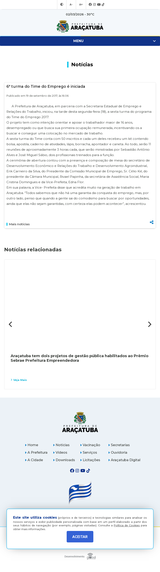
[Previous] (10, 324)
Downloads (64, 460)
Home (31, 445)
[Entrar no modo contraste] (62, 4)
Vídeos (60, 452)
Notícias (61, 445)
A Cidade (34, 460)
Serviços (88, 452)
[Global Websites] (80, 555)
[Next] (149, 324)
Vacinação (90, 445)
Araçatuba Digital (124, 460)
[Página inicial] (80, 422)
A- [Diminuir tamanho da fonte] (71, 4)
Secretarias (119, 445)
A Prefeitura (36, 452)
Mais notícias (18, 224)
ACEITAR (80, 536)
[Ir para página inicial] (80, 26)
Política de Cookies (127, 522)
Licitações (90, 460)
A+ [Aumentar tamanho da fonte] (80, 4)
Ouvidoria (117, 452)
